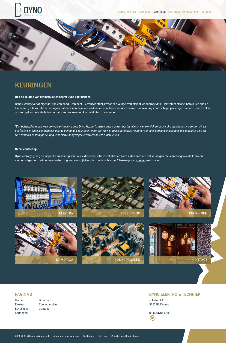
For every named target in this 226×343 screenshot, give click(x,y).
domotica (174, 9)
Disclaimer (88, 336)
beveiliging (144, 9)
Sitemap (102, 336)
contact (206, 9)
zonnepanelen (190, 9)
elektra (131, 9)
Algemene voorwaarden (66, 336)
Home (19, 300)
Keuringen (21, 313)
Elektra (19, 304)
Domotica (45, 300)
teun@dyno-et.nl (159, 313)
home (121, 9)
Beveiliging (22, 308)
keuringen (159, 9)
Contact (44, 308)
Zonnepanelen (48, 304)
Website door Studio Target (125, 336)
